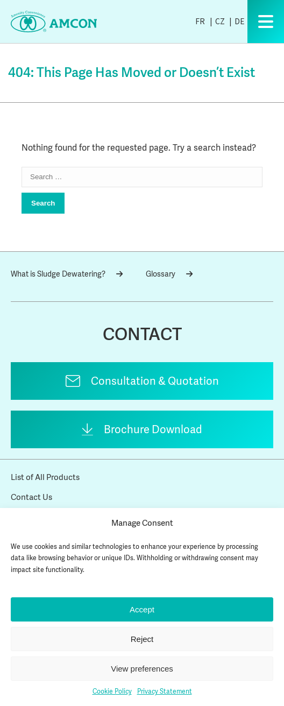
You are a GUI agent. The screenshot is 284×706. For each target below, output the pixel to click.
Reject (142, 639)
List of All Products (45, 477)
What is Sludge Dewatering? (67, 274)
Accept (142, 609)
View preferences (142, 668)
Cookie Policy (112, 691)
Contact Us (31, 497)
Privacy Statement (164, 691)
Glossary (169, 274)
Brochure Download (153, 429)
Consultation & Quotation (155, 381)
